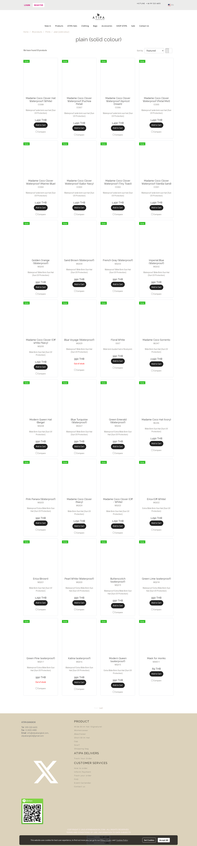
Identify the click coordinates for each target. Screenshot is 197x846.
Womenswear (81, 730)
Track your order (83, 776)
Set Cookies (149, 840)
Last (101, 708)
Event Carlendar (82, 783)
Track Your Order (83, 758)
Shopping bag (81, 749)
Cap (76, 741)
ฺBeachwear (80, 734)
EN (171, 5)
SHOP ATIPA (121, 26)
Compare (42, 132)
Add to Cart (41, 125)
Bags (95, 26)
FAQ (76, 779)
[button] (153, 26)
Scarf (77, 745)
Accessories (107, 26)
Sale (133, 26)
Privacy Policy (105, 840)
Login (27, 5)
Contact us (79, 787)
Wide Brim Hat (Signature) (88, 727)
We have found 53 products (35, 50)
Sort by (140, 51)
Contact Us (144, 26)
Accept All (163, 840)
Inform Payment (82, 772)
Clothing (85, 26)
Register (38, 5)
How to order (81, 768)
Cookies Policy (122, 840)
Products (59, 26)
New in (48, 26)
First (96, 708)
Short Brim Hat (82, 738)
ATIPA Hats (72, 26)
